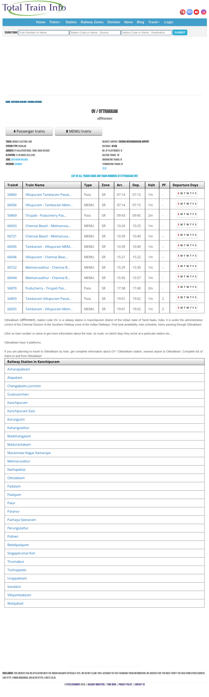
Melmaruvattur (18, 461)
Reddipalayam (18, 545)
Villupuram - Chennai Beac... (47, 257)
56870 (12, 288)
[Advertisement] (104, 66)
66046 (12, 257)
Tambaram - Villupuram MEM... (49, 246)
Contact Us (140, 684)
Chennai (18, 164)
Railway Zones (92, 22)
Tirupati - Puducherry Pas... (46, 215)
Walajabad (15, 603)
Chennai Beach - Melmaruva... (48, 226)
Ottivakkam (16, 478)
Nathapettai (16, 469)
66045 (12, 246)
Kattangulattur (18, 428)
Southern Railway (19, 102)
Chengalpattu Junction (24, 386)
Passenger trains (29, 131)
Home (40, 22)
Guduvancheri (18, 394)
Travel (153, 22)
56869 (12, 215)
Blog (140, 22)
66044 (12, 278)
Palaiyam (14, 494)
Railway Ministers (96, 684)
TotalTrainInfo (73, 684)
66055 (12, 309)
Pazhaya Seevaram (21, 519)
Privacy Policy (125, 684)
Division (114, 22)
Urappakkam (17, 578)
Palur (11, 503)
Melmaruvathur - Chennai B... (48, 267)
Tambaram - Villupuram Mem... (49, 309)
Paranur (13, 511)
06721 (12, 236)
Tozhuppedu (17, 570)
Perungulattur (18, 528)
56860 (12, 194)
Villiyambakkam (19, 595)
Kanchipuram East (21, 411)
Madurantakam (19, 444)
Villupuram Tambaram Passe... (49, 194)
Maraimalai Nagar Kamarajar (29, 453)
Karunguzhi (16, 419)
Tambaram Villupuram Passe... (49, 298)
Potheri (12, 536)
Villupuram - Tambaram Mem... (49, 205)
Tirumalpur (15, 561)
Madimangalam (19, 436)
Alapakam (14, 377)
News (128, 22)
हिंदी (104, 168)
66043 (12, 226)
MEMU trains (78, 131)
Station (71, 22)
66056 (12, 205)
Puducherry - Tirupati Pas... (46, 288)
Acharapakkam (18, 369)
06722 (12, 267)
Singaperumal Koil (21, 553)
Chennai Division (35, 102)
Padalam (14, 486)
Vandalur (14, 586)
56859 (12, 298)
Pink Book (111, 684)
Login (168, 22)
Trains (54, 22)
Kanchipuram (17, 402)
